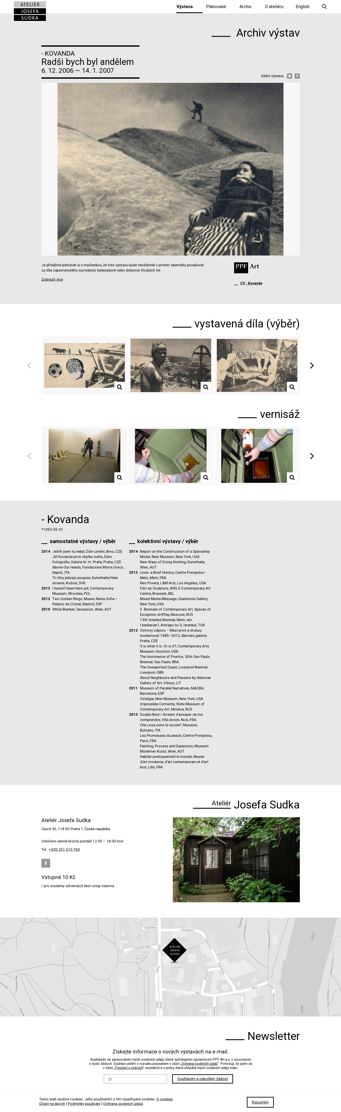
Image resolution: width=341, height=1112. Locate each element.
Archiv (245, 6)
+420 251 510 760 (64, 849)
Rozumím (260, 1102)
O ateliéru (274, 6)
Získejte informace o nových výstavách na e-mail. (171, 1052)
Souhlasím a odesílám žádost (202, 1078)
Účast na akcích (52, 1103)
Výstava (185, 6)
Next (310, 365)
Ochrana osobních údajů (200, 1064)
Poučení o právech (129, 1068)
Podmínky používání (84, 1103)
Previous (30, 365)
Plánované (216, 6)
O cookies (164, 1099)
